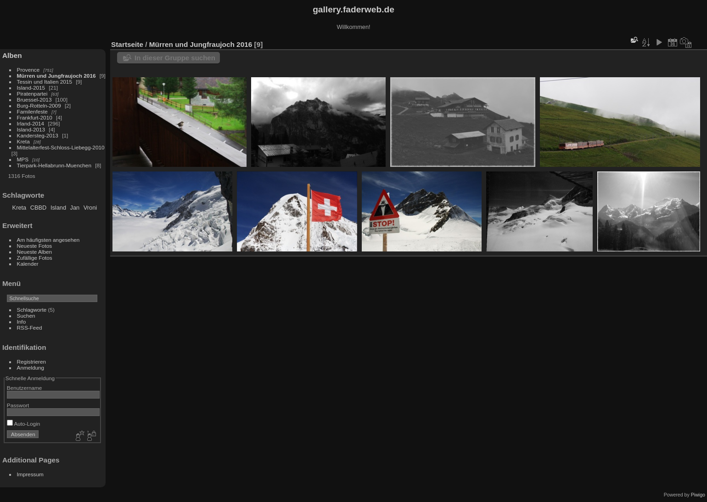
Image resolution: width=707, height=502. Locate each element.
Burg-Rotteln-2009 (39, 105)
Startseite (127, 44)
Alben (12, 55)
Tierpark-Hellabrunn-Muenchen (54, 165)
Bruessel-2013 (34, 100)
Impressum (30, 474)
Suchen (26, 316)
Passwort (18, 405)
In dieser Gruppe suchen (175, 58)
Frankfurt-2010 (34, 117)
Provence (28, 70)
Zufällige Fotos (34, 258)
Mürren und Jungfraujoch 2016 (56, 76)
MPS (23, 159)
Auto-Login (23, 424)
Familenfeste (32, 111)
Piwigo (698, 494)
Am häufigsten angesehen (48, 240)
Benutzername (24, 388)
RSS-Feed (29, 328)
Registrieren (31, 362)
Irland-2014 (31, 123)
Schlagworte (32, 310)
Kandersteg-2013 (37, 135)
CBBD (38, 207)
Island (58, 207)
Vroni (90, 207)
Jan (75, 207)
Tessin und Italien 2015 (44, 82)
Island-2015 (31, 88)
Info (21, 322)
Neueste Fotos (34, 246)
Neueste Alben (34, 252)
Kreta (23, 141)
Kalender (28, 264)
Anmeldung (31, 368)
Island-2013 (31, 129)
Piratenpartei (32, 94)
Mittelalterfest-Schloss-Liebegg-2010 (61, 147)
